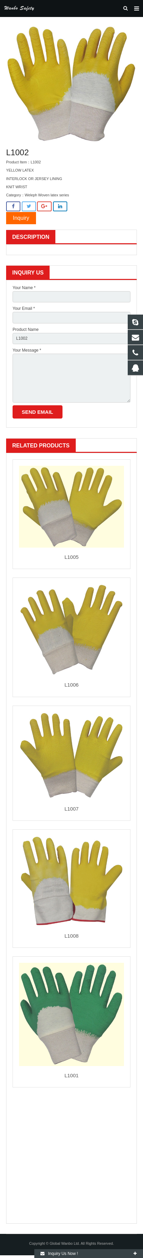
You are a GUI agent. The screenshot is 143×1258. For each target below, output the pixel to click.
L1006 (72, 685)
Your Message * (27, 350)
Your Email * (24, 308)
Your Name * (24, 287)
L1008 (72, 936)
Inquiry (21, 218)
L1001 (72, 1075)
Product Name (26, 329)
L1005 (72, 557)
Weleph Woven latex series (47, 195)
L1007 (72, 809)
